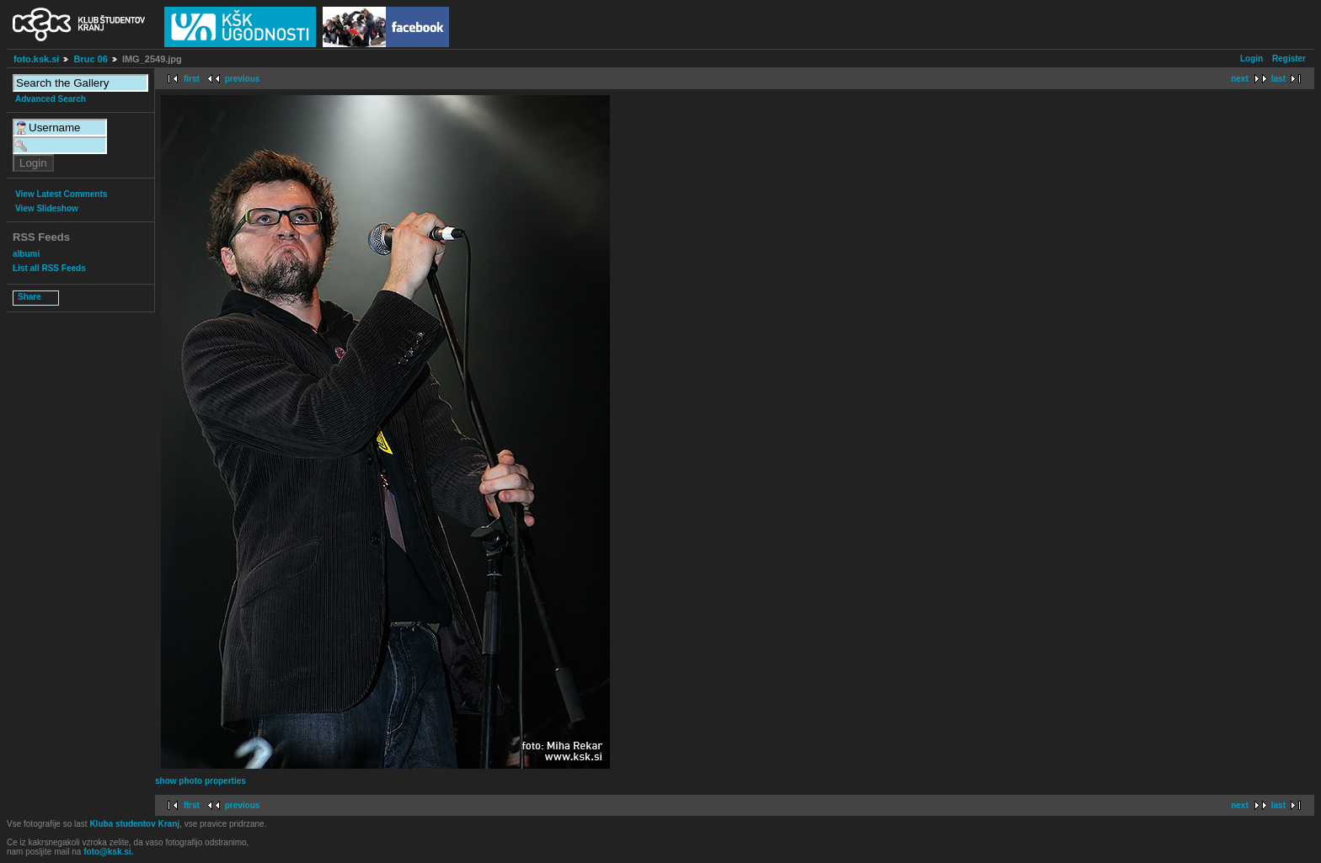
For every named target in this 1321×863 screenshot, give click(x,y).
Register (1289, 58)
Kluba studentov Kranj (134, 823)
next (1240, 78)
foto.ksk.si (36, 59)
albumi (26, 253)
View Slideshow (46, 208)
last (1278, 78)
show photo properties (200, 781)
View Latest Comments (61, 194)
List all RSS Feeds (49, 268)
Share (29, 296)
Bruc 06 (90, 59)
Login (1251, 58)
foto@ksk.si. (108, 851)
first (192, 78)
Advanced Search (50, 99)
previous (242, 78)
